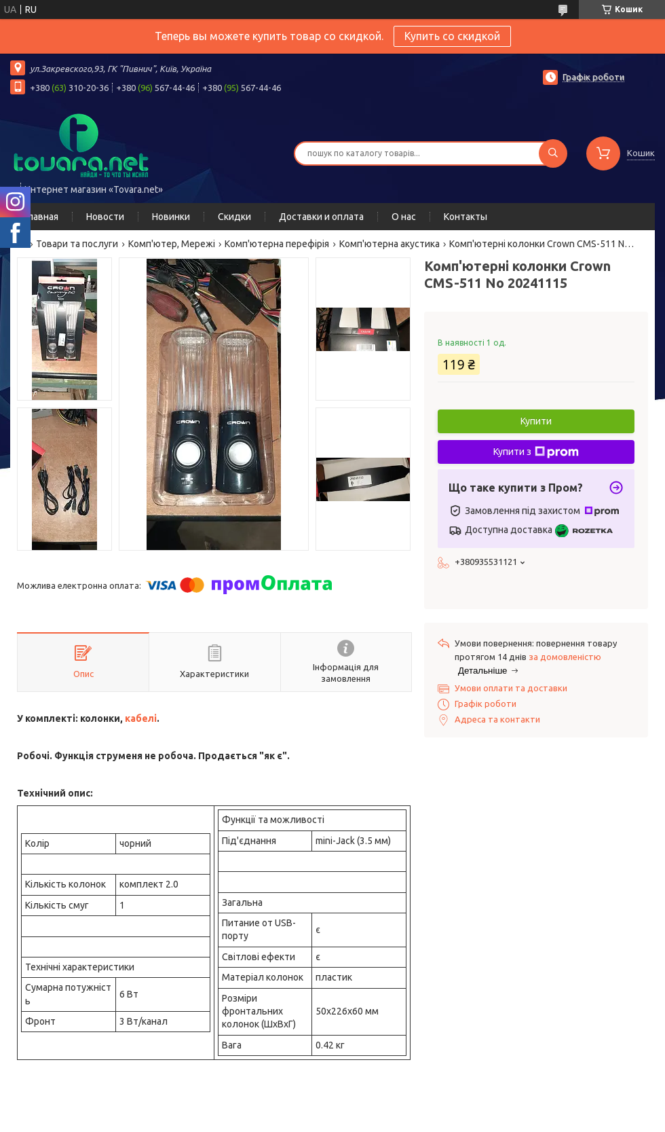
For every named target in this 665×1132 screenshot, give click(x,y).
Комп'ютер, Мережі (171, 243)
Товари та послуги (77, 243)
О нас (404, 216)
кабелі (141, 718)
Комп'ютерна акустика (389, 243)
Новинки (171, 216)
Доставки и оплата (321, 216)
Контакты (465, 216)
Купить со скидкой (452, 36)
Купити (536, 421)
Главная (41, 216)
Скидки (234, 216)
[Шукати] (553, 153)
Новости (105, 216)
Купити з (536, 452)
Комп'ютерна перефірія (277, 243)
